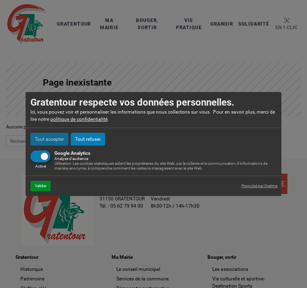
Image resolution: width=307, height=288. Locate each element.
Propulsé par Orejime (259, 186)
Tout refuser (88, 139)
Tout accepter (49, 139)
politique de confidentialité (79, 119)
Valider (40, 186)
